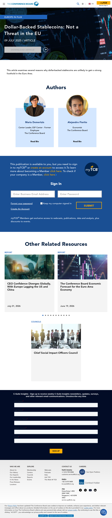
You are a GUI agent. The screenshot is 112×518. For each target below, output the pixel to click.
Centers (30, 472)
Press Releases (15, 482)
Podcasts (48, 472)
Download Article (22, 50)
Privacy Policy (12, 506)
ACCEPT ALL (43, 516)
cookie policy (88, 508)
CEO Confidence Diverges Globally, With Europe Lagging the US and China (29, 286)
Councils (30, 475)
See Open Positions (93, 472)
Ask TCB (47, 477)
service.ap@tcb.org (68, 500)
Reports (30, 477)
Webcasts (48, 470)
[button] (43, 315)
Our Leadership (15, 477)
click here (55, 171)
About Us (13, 470)
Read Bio (35, 141)
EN (91, 4)
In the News (14, 480)
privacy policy (72, 510)
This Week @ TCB (51, 480)
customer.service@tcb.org (71, 474)
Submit (89, 205)
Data (46, 475)
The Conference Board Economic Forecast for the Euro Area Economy (80, 286)
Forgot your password (21, 203)
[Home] (23, 4)
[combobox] (91, 4)
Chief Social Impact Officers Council (56, 352)
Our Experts (14, 475)
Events (29, 480)
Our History (14, 472)
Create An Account (20, 209)
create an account (41, 167)
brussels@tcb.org (68, 484)
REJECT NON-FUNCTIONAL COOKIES (61, 516)
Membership (31, 470)
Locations (13, 484)
